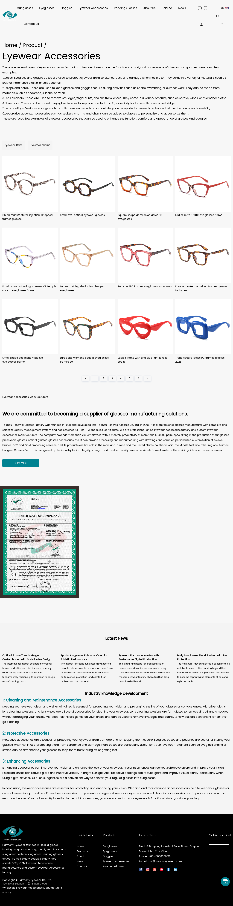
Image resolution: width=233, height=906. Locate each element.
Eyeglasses (46, 8)
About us (149, 8)
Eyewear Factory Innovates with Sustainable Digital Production (139, 657)
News (182, 8)
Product (32, 45)
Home (9, 45)
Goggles (66, 8)
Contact (82, 866)
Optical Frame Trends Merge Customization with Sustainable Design (26, 657)
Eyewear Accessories (93, 8)
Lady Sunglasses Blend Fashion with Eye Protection (202, 657)
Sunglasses (25, 8)
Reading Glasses (125, 8)
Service (167, 8)
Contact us (31, 24)
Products (82, 851)
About (80, 856)
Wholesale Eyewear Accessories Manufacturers (32, 888)
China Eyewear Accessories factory (168, 430)
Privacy (7, 893)
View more (21, 463)
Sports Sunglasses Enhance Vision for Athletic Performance (84, 657)
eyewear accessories (36, 788)
